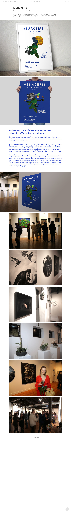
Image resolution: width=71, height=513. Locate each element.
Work (3, 1)
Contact (15, 1)
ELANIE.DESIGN (35, 1)
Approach (7, 1)
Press (11, 1)
